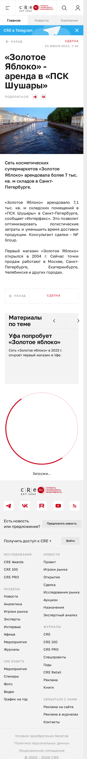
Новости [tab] (42, 20)
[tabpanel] (41, 253)
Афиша (9, 634)
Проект (50, 562)
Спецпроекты (55, 657)
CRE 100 (11, 569)
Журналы (11, 649)
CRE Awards (13, 562)
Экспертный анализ (60, 615)
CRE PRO (11, 577)
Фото (8, 684)
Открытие (52, 577)
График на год (15, 699)
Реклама (51, 680)
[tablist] (41, 20)
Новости (11, 596)
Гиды (47, 665)
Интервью (12, 627)
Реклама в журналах (61, 714)
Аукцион (51, 600)
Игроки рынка (16, 611)
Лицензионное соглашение (42, 750)
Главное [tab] (14, 20)
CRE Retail (52, 672)
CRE (47, 634)
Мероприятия (15, 642)
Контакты (52, 722)
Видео (9, 692)
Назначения (54, 607)
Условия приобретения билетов (41, 736)
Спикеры (11, 676)
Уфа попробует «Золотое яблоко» (34, 339)
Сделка (72, 41)
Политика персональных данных (41, 743)
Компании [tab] (69, 20)
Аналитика (13, 604)
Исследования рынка (62, 592)
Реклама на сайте (58, 707)
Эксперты (12, 619)
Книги (49, 687)
